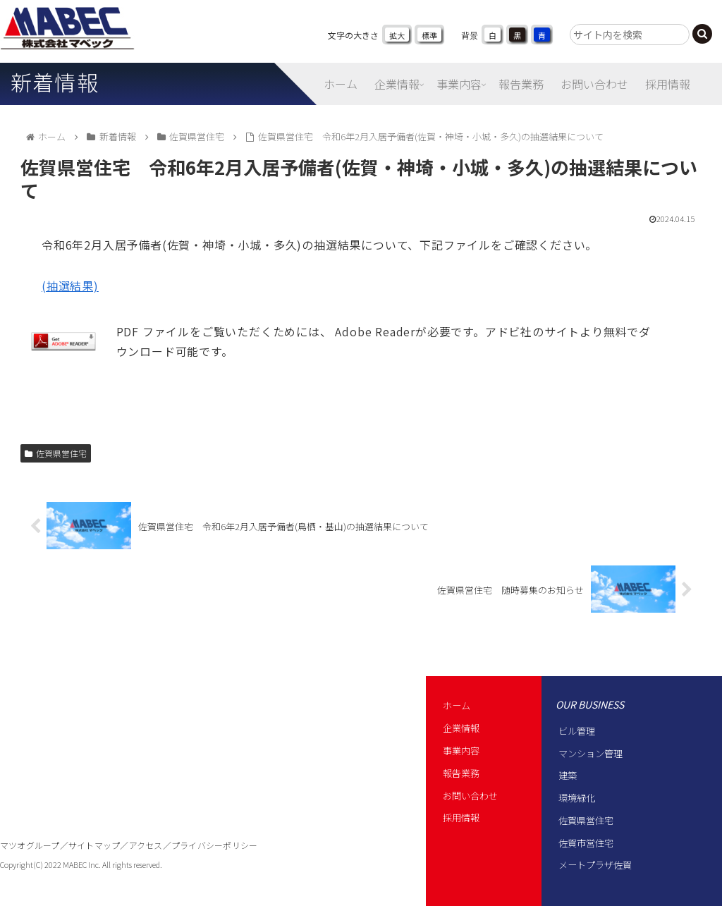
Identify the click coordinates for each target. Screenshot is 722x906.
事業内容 (461, 750)
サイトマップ (94, 845)
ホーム (456, 705)
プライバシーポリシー (214, 845)
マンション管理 (590, 753)
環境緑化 (576, 797)
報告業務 (461, 773)
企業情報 (461, 728)
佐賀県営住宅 (56, 453)
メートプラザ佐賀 (595, 864)
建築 (567, 775)
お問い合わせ (470, 795)
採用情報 (461, 817)
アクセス (146, 845)
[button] (702, 34)
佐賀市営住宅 (585, 843)
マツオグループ (30, 845)
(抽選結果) (70, 285)
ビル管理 (576, 730)
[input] (630, 34)
